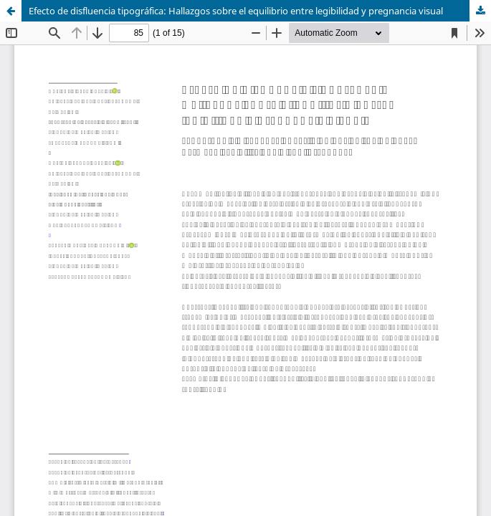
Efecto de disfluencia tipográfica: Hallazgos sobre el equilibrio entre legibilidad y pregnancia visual (236, 10)
